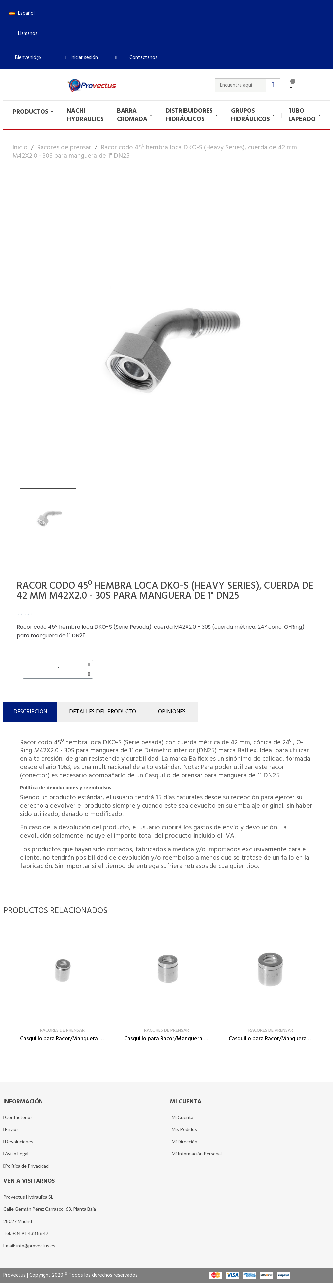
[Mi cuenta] (81, 57)
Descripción (30, 711)
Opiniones (172, 711)
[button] (26, 33)
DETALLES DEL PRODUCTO (102, 711)
